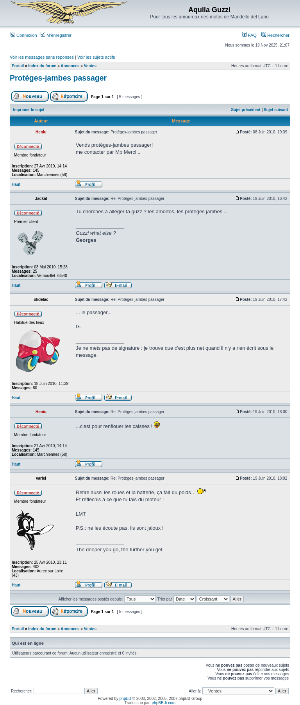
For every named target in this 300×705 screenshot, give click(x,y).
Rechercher (275, 35)
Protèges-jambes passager (58, 78)
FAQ (249, 35)
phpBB (125, 698)
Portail (18, 66)
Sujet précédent (246, 110)
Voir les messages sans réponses (42, 57)
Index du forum (42, 66)
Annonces (70, 66)
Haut (16, 184)
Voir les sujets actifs (96, 57)
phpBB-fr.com (164, 703)
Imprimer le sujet (29, 110)
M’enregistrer (56, 35)
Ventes (90, 66)
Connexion (24, 35)
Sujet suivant (276, 110)
